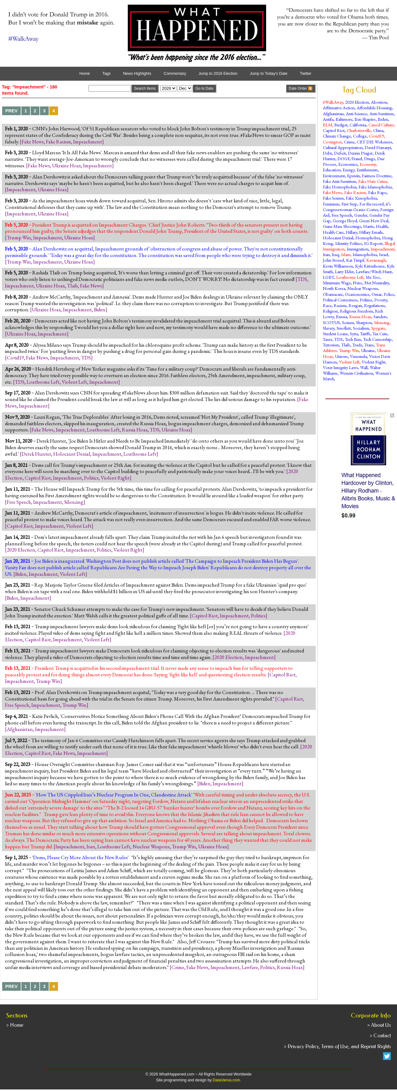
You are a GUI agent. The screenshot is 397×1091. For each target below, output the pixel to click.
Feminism (331, 204)
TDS (302, 279)
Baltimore (344, 119)
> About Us (379, 1025)
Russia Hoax (135, 429)
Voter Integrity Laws (340, 367)
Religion (330, 311)
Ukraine (368, 350)
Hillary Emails (371, 232)
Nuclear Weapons (151, 846)
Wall (364, 367)
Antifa (328, 119)
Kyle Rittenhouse (370, 266)
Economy (368, 164)
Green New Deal (373, 220)
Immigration (357, 249)
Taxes (327, 339)
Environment (334, 175)
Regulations (374, 305)
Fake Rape (377, 192)
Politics (91, 477)
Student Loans (335, 333)
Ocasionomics (357, 294)
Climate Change (337, 136)
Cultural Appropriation (343, 147)
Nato (357, 283)
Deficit (340, 153)
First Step (349, 204)
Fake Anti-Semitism (339, 181)
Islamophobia (365, 254)
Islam (345, 254)
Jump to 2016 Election (217, 73)
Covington (332, 142)
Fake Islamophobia (375, 187)
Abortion (379, 102)
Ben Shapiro (365, 119)
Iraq (335, 254)
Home (84, 73)
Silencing (73, 501)
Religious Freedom (356, 311)
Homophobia (367, 238)
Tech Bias (353, 339)
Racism (340, 305)
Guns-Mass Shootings (342, 226)
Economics (348, 164)
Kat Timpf (355, 260)
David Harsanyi (378, 147)
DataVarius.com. (227, 1080)
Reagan (355, 305)
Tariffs (365, 333)
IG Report (373, 243)
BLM (327, 125)
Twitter (305, 73)
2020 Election (21, 549)
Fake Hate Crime (372, 181)
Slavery (328, 328)
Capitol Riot (38, 477)
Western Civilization (356, 373)
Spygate (378, 328)
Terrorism (331, 345)
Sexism (348, 322)
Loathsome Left (43, 381)
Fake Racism (58, 141)
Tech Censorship (377, 339)
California (358, 125)
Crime (178, 967)
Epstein (353, 175)
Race (327, 305)
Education (332, 170)
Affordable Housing (374, 107)
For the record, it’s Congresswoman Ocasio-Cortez (357, 206)
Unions (341, 356)
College (360, 136)
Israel (383, 254)
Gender (360, 215)
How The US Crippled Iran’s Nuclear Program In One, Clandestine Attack (113, 794)
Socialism (361, 328)
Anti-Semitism (381, 113)
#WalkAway (333, 102)
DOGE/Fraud (349, 158)
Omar (376, 294)
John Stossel (333, 260)
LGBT (328, 277)
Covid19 (15, 357)
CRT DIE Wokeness (374, 142)
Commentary (174, 73)
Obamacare (333, 294)
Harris (368, 226)
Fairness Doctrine (376, 175)
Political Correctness (340, 300)
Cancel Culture (381, 125)
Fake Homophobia (339, 187)
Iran (91, 846)
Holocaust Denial (71, 453)
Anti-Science (356, 113)
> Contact (380, 1036)
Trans (369, 345)
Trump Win (19, 237)
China (378, 130)
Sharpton (364, 322)
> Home (14, 1025)
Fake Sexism (333, 198)
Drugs (369, 158)
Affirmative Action (339, 107)
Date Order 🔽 (301, 88)
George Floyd (345, 220)
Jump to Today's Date (268, 73)
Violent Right (115, 477)
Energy (349, 170)
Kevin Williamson (338, 266)
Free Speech (19, 501)
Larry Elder (344, 271)
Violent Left (74, 381)
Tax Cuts (379, 333)
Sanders (380, 316)
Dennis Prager (360, 153)
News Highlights (137, 73)
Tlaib (72, 285)
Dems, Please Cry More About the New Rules (80, 857)
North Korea (334, 288)
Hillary (351, 232)
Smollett (344, 328)
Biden (99, 309)
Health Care (333, 232)
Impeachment (87, 141)
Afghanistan (20, 729)
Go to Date (204, 88)
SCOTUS (331, 322)
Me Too (373, 277)
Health (382, 226)
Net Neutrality (376, 283)
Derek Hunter (36, 453)
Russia (341, 316)
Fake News (33, 141)
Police (389, 294)
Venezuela (358, 356)
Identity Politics (348, 243)
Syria (354, 333)
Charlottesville (359, 130)
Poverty (380, 300)
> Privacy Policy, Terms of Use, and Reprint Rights (337, 1046)
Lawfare (250, 967)
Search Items (145, 88)
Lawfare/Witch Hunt (374, 271)
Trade (357, 345)
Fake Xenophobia (361, 198)
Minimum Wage (337, 283)
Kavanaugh (376, 260)
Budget (340, 125)
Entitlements (367, 170)
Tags (106, 73)
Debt (327, 153)
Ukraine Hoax (66, 165)
